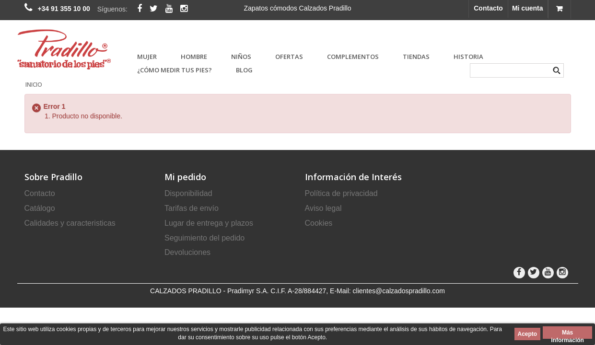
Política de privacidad (341, 193)
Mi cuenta (527, 8)
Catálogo (39, 208)
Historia (468, 56)
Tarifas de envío (191, 208)
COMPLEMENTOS (353, 56)
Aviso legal (323, 208)
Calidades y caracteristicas (70, 223)
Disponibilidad (188, 193)
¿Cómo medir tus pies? (174, 70)
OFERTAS (289, 56)
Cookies (319, 223)
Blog (244, 70)
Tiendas (416, 56)
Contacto (488, 8)
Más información (567, 334)
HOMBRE (194, 56)
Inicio (33, 84)
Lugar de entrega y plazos (208, 223)
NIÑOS (241, 56)
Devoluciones (187, 252)
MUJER (147, 56)
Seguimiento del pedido (204, 238)
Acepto (527, 334)
